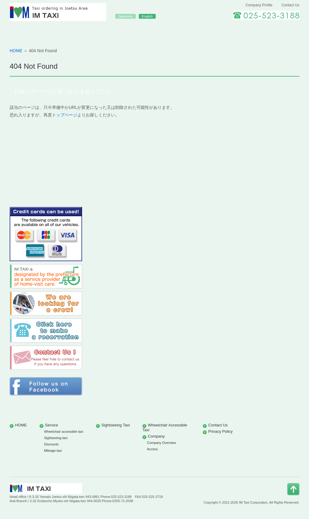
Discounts (51, 444)
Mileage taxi (53, 450)
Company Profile (259, 5)
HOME (39, 31)
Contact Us (290, 5)
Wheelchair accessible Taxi (212, 31)
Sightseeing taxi (56, 438)
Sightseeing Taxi (154, 31)
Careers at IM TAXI (270, 31)
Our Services (97, 31)
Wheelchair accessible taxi (63, 431)
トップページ (64, 114)
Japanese (125, 16)
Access (152, 449)
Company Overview (161, 443)
